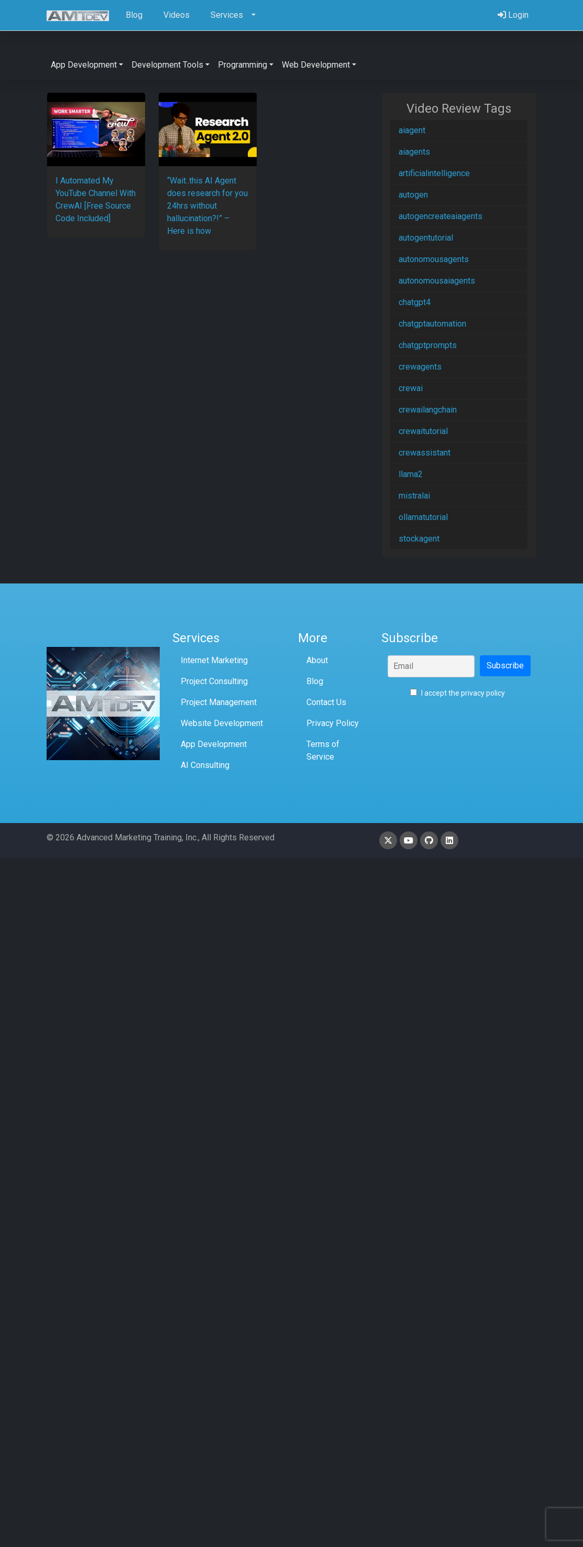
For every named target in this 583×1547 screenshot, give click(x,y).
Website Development (222, 723)
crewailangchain (428, 410)
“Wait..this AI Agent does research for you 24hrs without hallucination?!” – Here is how (207, 206)
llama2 (411, 474)
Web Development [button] (316, 65)
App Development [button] (84, 65)
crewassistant (424, 453)
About (317, 660)
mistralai (414, 496)
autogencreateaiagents (440, 216)
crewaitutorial (423, 431)
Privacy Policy (332, 723)
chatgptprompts (428, 345)
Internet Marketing (214, 660)
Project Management (219, 702)
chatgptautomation (432, 324)
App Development (214, 744)
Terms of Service (322, 750)
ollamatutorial (423, 517)
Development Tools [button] (167, 65)
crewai (411, 388)
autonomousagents (434, 259)
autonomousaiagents (437, 281)
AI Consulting (205, 765)
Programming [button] (242, 65)
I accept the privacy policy (457, 693)
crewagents (420, 367)
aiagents (414, 152)
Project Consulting (214, 681)
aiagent (412, 130)
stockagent (419, 539)
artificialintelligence (434, 173)
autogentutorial (426, 238)
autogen (413, 195)
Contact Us (326, 702)
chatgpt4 (415, 302)
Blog (314, 681)
